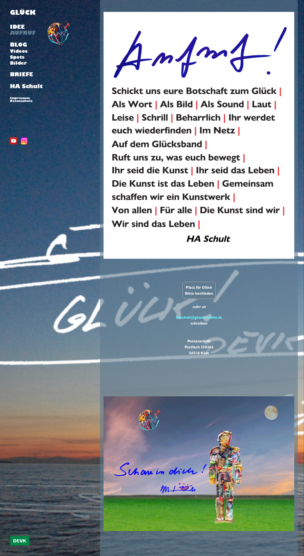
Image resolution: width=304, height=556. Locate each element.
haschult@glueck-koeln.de (199, 317)
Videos (19, 51)
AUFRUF (23, 32)
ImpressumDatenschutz (21, 99)
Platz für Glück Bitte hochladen (199, 290)
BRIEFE (21, 74)
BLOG (18, 44)
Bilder (18, 63)
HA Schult (26, 86)
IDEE (17, 26)
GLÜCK (23, 12)
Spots (17, 57)
